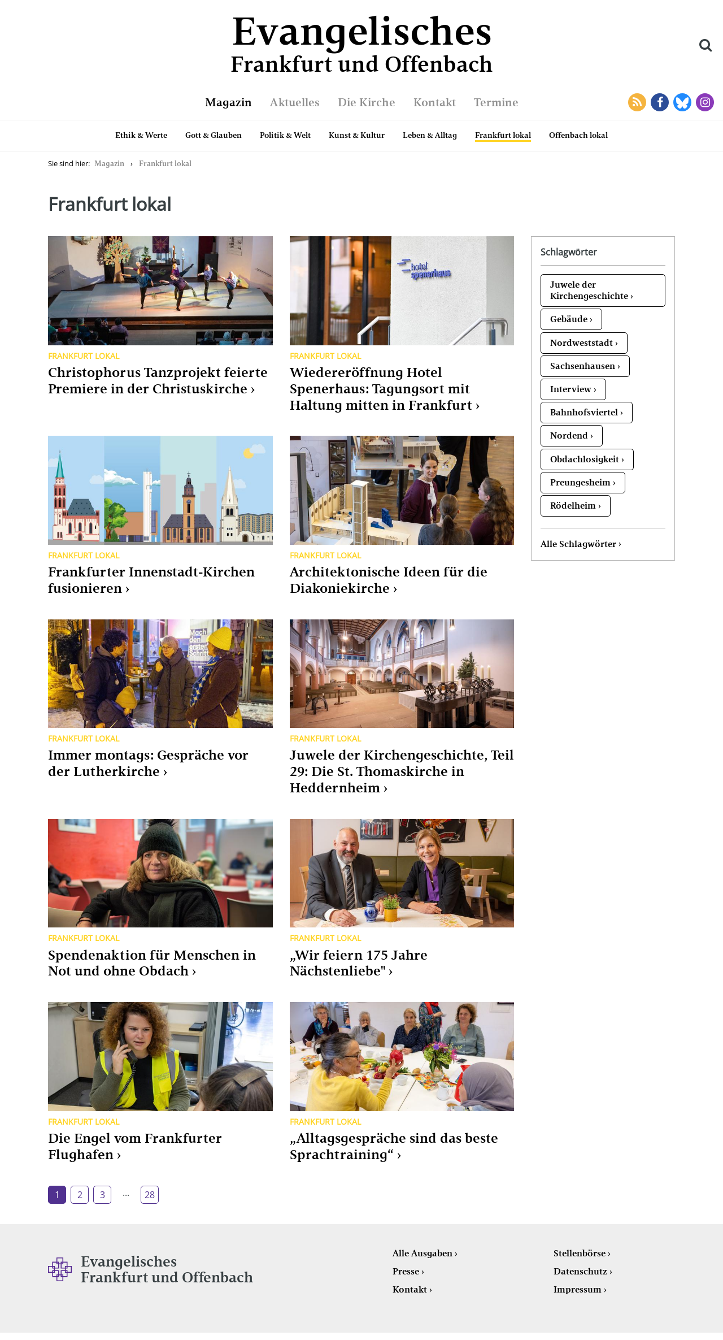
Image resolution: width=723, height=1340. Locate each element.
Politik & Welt (285, 135)
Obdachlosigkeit (584, 459)
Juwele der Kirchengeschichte (589, 290)
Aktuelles (295, 102)
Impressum (578, 1289)
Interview (570, 389)
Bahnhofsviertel (584, 412)
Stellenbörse (580, 1253)
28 (150, 1195)
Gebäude (568, 319)
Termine (496, 102)
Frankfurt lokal (503, 135)
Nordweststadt (581, 342)
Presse (406, 1271)
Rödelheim (573, 505)
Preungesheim (580, 482)
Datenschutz (580, 1271)
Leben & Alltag (430, 135)
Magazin (228, 102)
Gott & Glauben (213, 135)
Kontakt (434, 102)
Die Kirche (366, 102)
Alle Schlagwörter (578, 544)
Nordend (569, 435)
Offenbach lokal (578, 135)
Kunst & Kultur (357, 135)
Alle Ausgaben (422, 1253)
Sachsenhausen (582, 366)
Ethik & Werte (141, 135)
